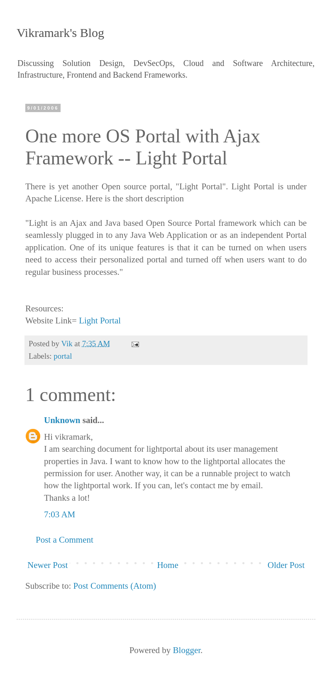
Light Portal (100, 320)
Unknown (62, 420)
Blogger (187, 650)
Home (167, 565)
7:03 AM (59, 514)
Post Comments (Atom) (114, 586)
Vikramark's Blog (60, 32)
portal (63, 356)
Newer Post (47, 565)
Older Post (286, 565)
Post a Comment (64, 540)
